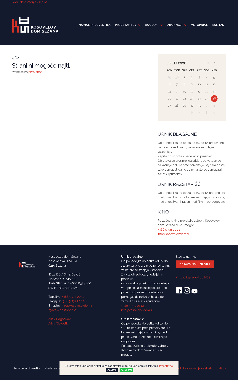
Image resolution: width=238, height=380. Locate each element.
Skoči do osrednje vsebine (29, 2)
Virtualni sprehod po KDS (193, 277)
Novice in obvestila (95, 24)
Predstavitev (125, 24)
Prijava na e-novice (195, 264)
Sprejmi (126, 370)
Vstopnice (199, 24)
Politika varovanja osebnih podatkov (201, 368)
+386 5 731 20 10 (73, 297)
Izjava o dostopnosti (62, 310)
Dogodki (152, 24)
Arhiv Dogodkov (59, 319)
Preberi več (166, 365)
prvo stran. (35, 72)
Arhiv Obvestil (57, 323)
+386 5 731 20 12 (169, 229)
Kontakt (219, 24)
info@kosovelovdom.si (173, 234)
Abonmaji (174, 24)
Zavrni (112, 370)
